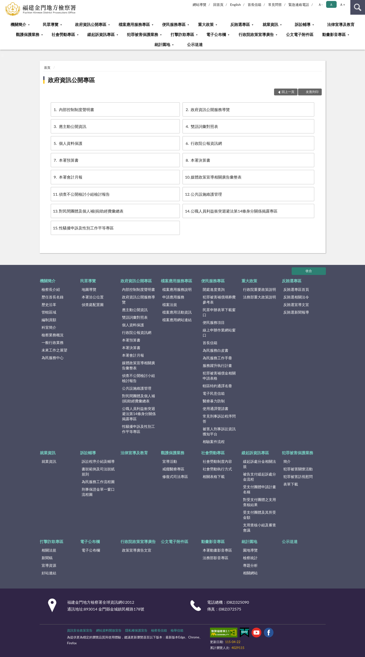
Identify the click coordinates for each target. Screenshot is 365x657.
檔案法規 (169, 304)
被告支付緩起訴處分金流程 (259, 476)
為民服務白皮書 (215, 350)
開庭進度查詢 (214, 289)
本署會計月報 (67, 177)
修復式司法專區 (175, 476)
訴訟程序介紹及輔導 (98, 461)
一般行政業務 (53, 342)
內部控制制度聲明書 (73, 109)
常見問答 (275, 4)
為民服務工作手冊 (217, 358)
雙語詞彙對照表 (201, 126)
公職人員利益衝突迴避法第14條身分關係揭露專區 (231, 211)
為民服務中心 (53, 357)
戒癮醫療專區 (173, 469)
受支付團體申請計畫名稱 (259, 489)
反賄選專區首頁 (296, 289)
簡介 (287, 461)
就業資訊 (270, 24)
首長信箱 (254, 4)
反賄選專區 (240, 24)
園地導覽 (250, 550)
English (235, 4)
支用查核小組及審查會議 (259, 527)
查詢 (357, 7)
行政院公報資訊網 (203, 143)
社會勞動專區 (63, 34)
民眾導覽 (50, 24)
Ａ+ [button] (342, 4)
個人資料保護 (67, 143)
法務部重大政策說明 (259, 297)
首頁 (47, 67)
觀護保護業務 (27, 34)
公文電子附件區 (299, 34)
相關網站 (250, 573)
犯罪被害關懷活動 (298, 469)
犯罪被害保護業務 (142, 34)
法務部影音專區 (215, 557)
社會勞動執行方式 (217, 469)
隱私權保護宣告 (136, 630)
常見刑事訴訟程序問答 (219, 418)
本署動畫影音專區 (217, 550)
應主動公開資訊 (69, 126)
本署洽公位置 (93, 297)
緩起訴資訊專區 (101, 34)
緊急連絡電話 (298, 4)
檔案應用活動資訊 (177, 312)
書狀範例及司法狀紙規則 (98, 471)
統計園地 (162, 44)
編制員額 (49, 319)
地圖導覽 (89, 289)
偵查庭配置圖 (93, 304)
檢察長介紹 (51, 289)
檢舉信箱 (177, 630)
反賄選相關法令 (296, 297)
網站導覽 (199, 4)
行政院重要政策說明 (259, 289)
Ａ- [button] (320, 4)
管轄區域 (49, 312)
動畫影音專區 (334, 34)
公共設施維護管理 (203, 194)
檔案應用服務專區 (134, 24)
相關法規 (49, 550)
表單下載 (290, 484)
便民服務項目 (214, 322)
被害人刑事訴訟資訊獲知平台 (219, 431)
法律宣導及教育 (340, 24)
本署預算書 (65, 160)
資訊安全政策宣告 (79, 630)
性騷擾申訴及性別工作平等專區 (83, 228)
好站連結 (49, 573)
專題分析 (250, 565)
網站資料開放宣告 (109, 630)
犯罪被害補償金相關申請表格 (219, 375)
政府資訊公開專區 (90, 24)
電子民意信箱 (214, 393)
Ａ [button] (331, 4)
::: (4, 4)
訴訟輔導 (302, 24)
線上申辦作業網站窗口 (219, 332)
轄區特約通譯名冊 (217, 386)
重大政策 (206, 24)
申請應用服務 (173, 297)
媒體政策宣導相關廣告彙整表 (213, 177)
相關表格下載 (214, 476)
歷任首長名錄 (53, 297)
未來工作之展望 (54, 350)
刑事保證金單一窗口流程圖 (98, 492)
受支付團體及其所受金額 (259, 515)
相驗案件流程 (214, 441)
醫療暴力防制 (214, 401)
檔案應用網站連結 (177, 319)
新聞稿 (47, 557)
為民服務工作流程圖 (98, 481)
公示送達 (195, 44)
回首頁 (218, 4)
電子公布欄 (216, 34)
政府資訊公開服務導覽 (207, 109)
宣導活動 (169, 461)
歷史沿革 (49, 304)
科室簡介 (49, 327)
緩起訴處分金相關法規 (259, 464)
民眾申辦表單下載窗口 (219, 312)
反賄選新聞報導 (296, 312)
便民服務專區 (174, 24)
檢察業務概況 (53, 335)
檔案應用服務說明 (177, 289)
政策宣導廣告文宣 (136, 550)
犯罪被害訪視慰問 (298, 476)
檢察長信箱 (159, 630)
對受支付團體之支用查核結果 (259, 502)
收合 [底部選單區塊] (309, 271)
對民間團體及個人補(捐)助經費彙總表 (88, 211)
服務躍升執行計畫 (217, 365)
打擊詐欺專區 (182, 34)
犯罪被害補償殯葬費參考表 (219, 299)
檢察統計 (250, 557)
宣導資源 (49, 565)
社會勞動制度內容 (217, 461)
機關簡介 (18, 24)
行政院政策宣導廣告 (256, 34)
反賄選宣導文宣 (296, 304)
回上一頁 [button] (288, 92)
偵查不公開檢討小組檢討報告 (81, 194)
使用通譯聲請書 (215, 408)
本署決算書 (197, 160)
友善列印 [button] (312, 92)
